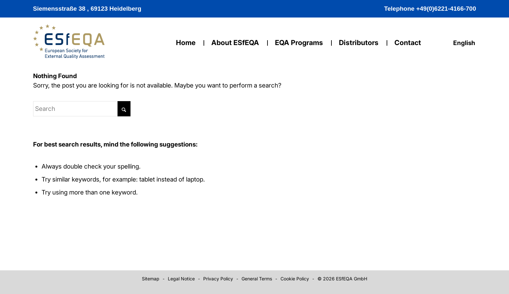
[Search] (81, 108)
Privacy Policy (218, 278)
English (464, 43)
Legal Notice (181, 278)
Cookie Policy (294, 278)
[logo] (69, 46)
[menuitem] (463, 43)
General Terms (257, 278)
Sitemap (150, 278)
